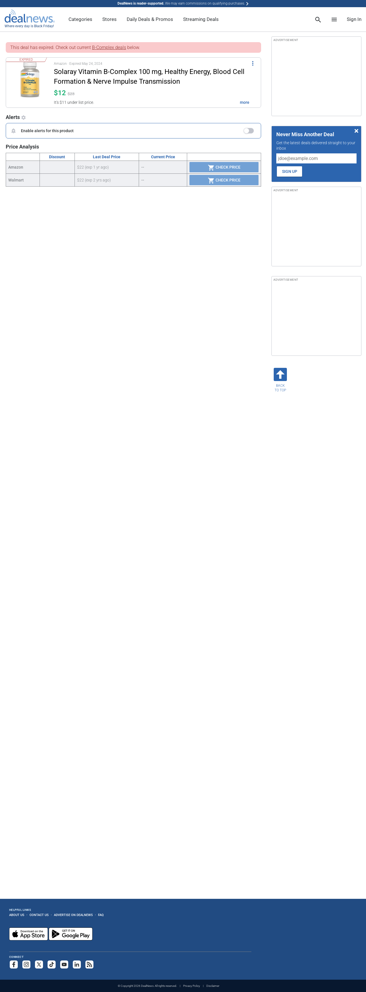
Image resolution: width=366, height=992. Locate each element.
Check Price (224, 167)
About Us (16, 915)
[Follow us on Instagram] (26, 964)
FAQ (101, 915)
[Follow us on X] (39, 964)
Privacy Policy (191, 985)
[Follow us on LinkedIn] (76, 964)
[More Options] (252, 63)
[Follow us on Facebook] (13, 964)
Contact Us (39, 915)
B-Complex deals (109, 47)
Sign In (354, 19)
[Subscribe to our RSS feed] (89, 964)
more (244, 102)
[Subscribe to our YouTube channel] (64, 964)
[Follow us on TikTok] (51, 964)
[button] (130, 83)
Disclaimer (212, 985)
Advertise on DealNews (73, 915)
